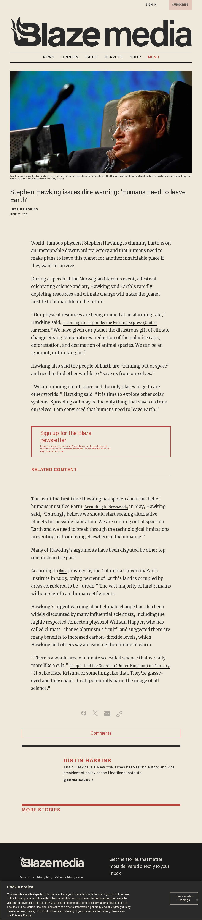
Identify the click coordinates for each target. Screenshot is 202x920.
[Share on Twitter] (94, 714)
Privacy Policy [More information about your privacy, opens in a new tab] (22, 915)
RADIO (91, 57)
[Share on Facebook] (80, 714)
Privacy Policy (78, 446)
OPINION (69, 57)
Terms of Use (96, 446)
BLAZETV (114, 57)
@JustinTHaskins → (81, 788)
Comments (101, 735)
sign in (151, 4)
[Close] (197, 900)
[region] (101, 900)
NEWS (48, 57)
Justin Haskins (24, 209)
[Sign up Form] (136, 441)
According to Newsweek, (110, 506)
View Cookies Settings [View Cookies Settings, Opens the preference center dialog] (184, 898)
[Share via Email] (107, 714)
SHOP (135, 57)
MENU (153, 57)
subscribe (179, 4)
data (63, 570)
